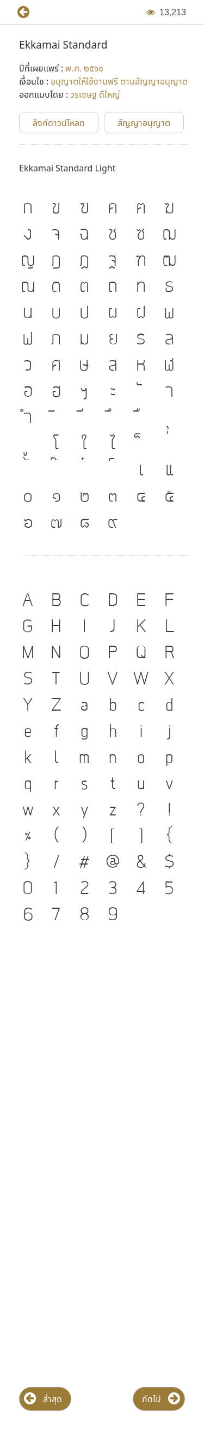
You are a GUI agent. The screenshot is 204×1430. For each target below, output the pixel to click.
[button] (19, 12)
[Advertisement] (102, 1050)
